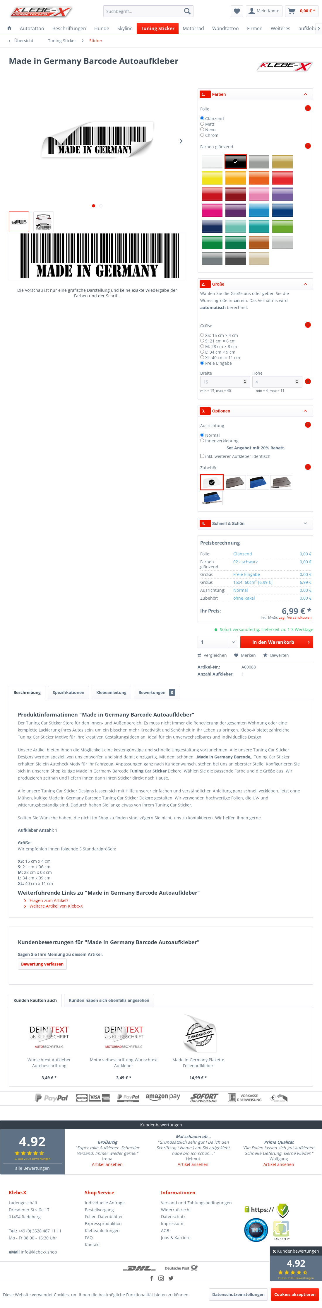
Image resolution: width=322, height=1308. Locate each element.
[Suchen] (187, 11)
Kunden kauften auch (35, 1000)
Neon (210, 129)
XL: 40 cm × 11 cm (222, 357)
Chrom (211, 135)
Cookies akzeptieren (295, 1294)
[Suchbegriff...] (148, 11)
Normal (212, 435)
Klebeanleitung (111, 692)
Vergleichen (212, 655)
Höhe (277, 379)
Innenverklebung (222, 441)
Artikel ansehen (107, 1164)
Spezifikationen (68, 692)
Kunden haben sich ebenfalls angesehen (109, 1000)
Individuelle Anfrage (105, 1202)
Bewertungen (156, 692)
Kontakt (92, 1244)
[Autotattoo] (32, 28)
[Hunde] (101, 28)
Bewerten (276, 655)
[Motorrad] (193, 28)
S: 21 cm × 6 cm (220, 341)
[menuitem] (148, 11)
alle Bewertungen (32, 1168)
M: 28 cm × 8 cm (221, 346)
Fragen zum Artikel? (46, 900)
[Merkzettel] (237, 11)
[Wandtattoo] (225, 28)
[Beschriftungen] (69, 28)
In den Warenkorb (281, 641)
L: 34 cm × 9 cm (220, 352)
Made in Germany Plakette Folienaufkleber (198, 1062)
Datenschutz (173, 1216)
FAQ (89, 1237)
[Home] (9, 28)
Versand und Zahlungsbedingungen (196, 1202)
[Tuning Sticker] (158, 28)
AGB (165, 1230)
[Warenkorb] (301, 11)
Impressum (172, 1223)
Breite (225, 379)
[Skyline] (125, 28)
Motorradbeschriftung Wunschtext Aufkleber (124, 1062)
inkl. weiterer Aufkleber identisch (237, 456)
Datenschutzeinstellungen (238, 1294)
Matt (209, 124)
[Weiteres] (280, 28)
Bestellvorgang (99, 1209)
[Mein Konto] (264, 11)
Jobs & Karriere (176, 1237)
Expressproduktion (103, 1223)
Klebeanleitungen (102, 1230)
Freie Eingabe (218, 363)
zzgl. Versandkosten (295, 617)
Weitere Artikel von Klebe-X (53, 906)
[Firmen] (255, 28)
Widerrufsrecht (176, 1209)
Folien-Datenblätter (104, 1216)
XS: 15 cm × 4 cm (221, 335)
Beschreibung (27, 692)
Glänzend (214, 118)
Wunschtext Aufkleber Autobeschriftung (49, 1062)
